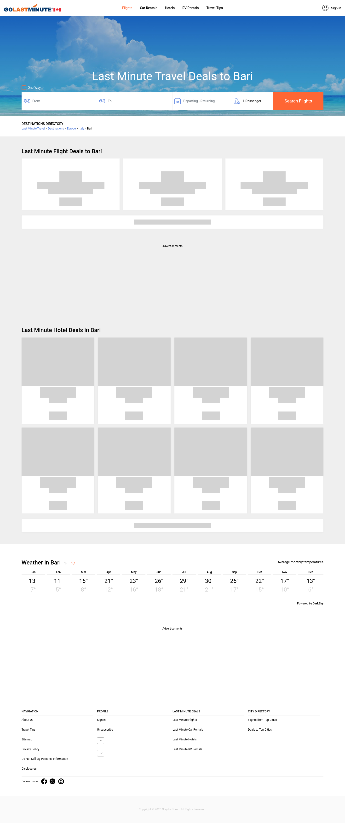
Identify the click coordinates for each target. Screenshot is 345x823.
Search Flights (298, 100)
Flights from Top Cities (262, 720)
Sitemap (27, 739)
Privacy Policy (30, 749)
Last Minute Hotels (184, 739)
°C (73, 563)
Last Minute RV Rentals (187, 749)
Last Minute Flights (184, 720)
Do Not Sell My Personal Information (45, 759)
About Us (27, 720)
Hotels (170, 8)
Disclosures (29, 768)
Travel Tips (214, 8)
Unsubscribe (105, 729)
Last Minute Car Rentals (187, 729)
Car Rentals (148, 8)
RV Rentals (190, 8)
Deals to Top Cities (260, 729)
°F (65, 563)
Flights (127, 8)
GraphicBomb (170, 809)
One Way (31, 87)
